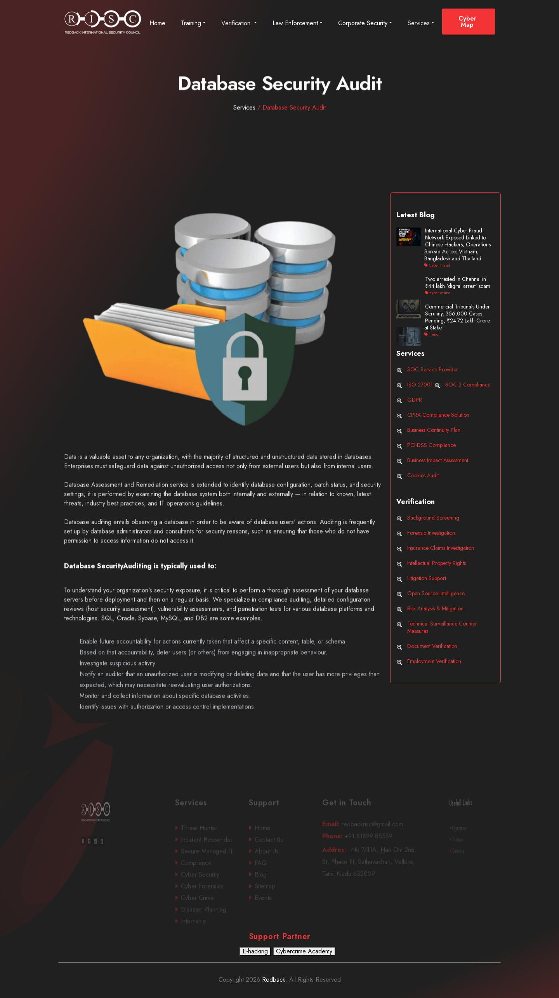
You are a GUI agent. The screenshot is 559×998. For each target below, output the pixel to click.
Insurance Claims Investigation (440, 548)
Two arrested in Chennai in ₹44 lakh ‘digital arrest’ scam (457, 282)
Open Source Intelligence (436, 593)
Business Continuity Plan (433, 430)
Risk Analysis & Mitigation (435, 608)
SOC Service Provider (432, 369)
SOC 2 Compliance (467, 384)
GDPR (414, 400)
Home (157, 23)
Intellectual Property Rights (436, 563)
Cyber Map (467, 21)
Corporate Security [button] (362, 23)
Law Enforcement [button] (295, 23)
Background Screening (433, 518)
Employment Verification (434, 661)
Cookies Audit (423, 475)
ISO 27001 (420, 384)
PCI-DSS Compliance (431, 445)
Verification (236, 23)
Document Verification (432, 646)
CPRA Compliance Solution (438, 415)
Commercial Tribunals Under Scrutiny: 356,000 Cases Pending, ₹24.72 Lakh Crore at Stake (457, 317)
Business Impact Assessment (437, 460)
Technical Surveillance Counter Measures (442, 627)
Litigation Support (426, 578)
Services (419, 23)
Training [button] (191, 23)
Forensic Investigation (431, 533)
